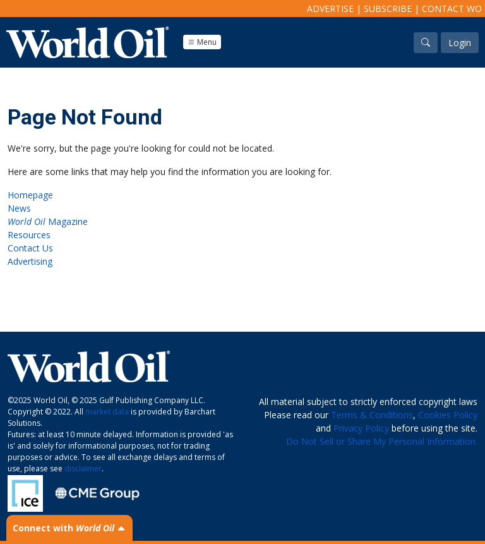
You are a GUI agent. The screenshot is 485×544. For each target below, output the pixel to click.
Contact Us (30, 248)
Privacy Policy (361, 428)
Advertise (330, 9)
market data (107, 411)
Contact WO (452, 9)
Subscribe (388, 9)
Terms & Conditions (372, 415)
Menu (202, 42)
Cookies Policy (447, 415)
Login (459, 43)
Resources (29, 235)
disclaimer (83, 468)
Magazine (48, 221)
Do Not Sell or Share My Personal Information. (381, 441)
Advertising (30, 261)
